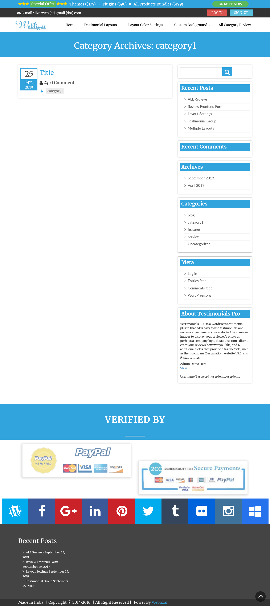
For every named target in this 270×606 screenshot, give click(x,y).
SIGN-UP (241, 13)
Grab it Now (230, 4)
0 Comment (62, 82)
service (193, 237)
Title (47, 73)
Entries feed (197, 281)
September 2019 (201, 178)
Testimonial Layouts (102, 25)
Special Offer (42, 3)
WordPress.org (199, 295)
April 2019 (196, 185)
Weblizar (160, 602)
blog (191, 215)
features (194, 229)
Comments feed (200, 288)
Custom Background (192, 25)
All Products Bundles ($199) (158, 4)
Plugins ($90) (115, 4)
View (183, 368)
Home (70, 25)
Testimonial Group (202, 121)
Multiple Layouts (201, 128)
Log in (192, 274)
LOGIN (217, 13)
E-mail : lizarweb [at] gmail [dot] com (49, 13)
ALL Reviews (198, 99)
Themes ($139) (82, 4)
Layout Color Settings (147, 25)
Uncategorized (199, 244)
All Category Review (236, 25)
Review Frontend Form (205, 107)
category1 (55, 91)
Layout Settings (200, 114)
